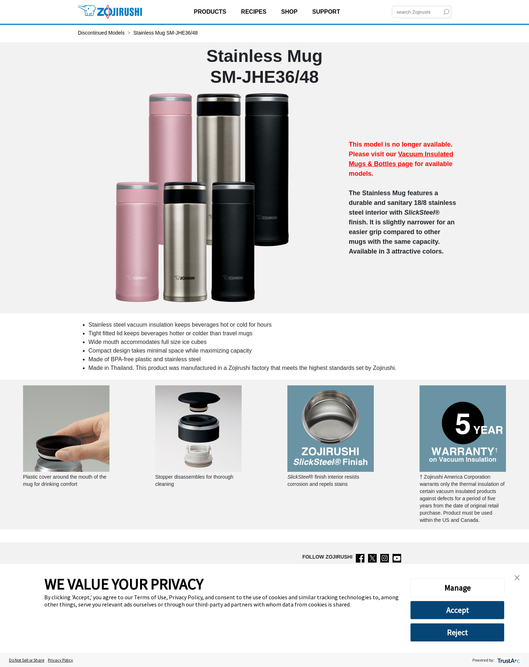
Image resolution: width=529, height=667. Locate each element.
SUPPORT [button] (327, 12)
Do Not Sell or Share (26, 660)
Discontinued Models (101, 33)
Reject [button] (457, 632)
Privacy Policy (60, 660)
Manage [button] (457, 588)
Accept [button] (457, 610)
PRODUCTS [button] (211, 12)
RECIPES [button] (254, 12)
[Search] (421, 12)
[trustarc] (507, 660)
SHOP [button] (290, 12)
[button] (517, 577)
